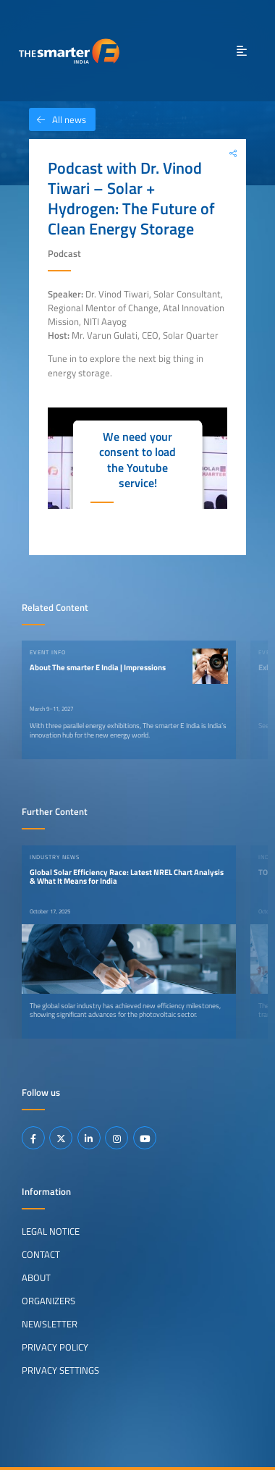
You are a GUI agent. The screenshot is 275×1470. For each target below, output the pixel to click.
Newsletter (49, 1324)
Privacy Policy (55, 1347)
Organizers (48, 1300)
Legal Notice (51, 1231)
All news (57, 119)
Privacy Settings (60, 1370)
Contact (41, 1254)
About (36, 1277)
